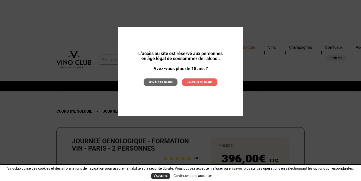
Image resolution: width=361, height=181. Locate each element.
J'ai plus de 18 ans (199, 82)
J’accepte (160, 176)
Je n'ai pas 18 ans (161, 82)
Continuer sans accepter (192, 176)
